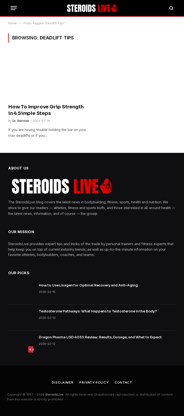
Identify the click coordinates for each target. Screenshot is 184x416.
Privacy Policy (94, 382)
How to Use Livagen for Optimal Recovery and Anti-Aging (88, 285)
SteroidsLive (54, 394)
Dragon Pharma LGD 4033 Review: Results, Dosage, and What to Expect (100, 337)
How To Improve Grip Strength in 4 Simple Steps (45, 110)
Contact (123, 382)
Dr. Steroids (20, 121)
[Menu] (14, 8)
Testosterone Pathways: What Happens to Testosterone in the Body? (98, 311)
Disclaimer (62, 382)
